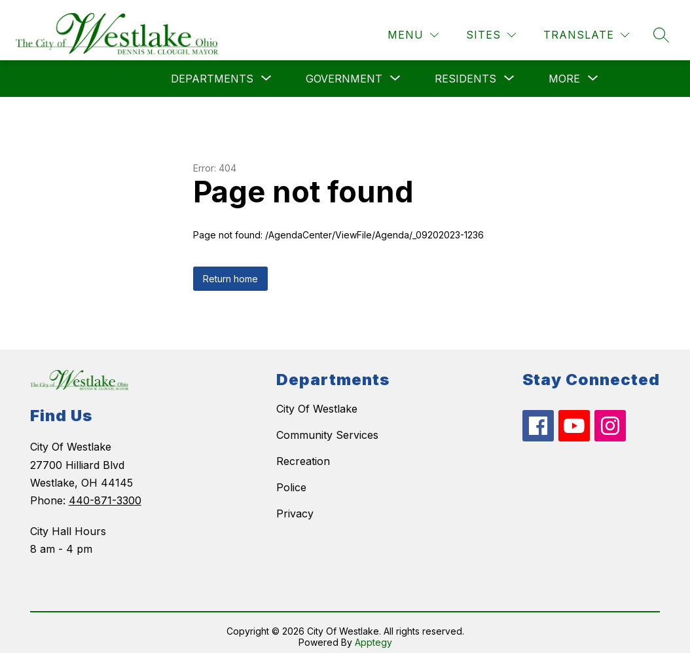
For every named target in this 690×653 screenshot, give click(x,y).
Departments (212, 70)
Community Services (327, 427)
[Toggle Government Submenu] (395, 71)
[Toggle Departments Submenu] (266, 71)
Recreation (303, 453)
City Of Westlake (316, 401)
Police (291, 480)
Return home (230, 270)
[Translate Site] (586, 27)
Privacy (295, 506)
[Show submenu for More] (564, 71)
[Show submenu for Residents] (465, 71)
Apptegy (373, 634)
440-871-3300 (105, 492)
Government (344, 70)
